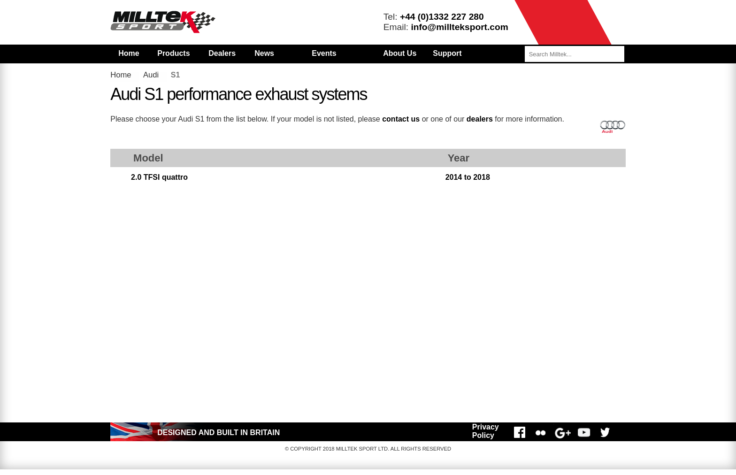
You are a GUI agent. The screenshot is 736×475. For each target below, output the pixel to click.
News (264, 53)
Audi (151, 74)
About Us (399, 53)
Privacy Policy (485, 431)
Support (447, 53)
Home (128, 53)
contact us (401, 119)
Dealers (222, 53)
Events (324, 53)
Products (173, 53)
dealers (480, 119)
